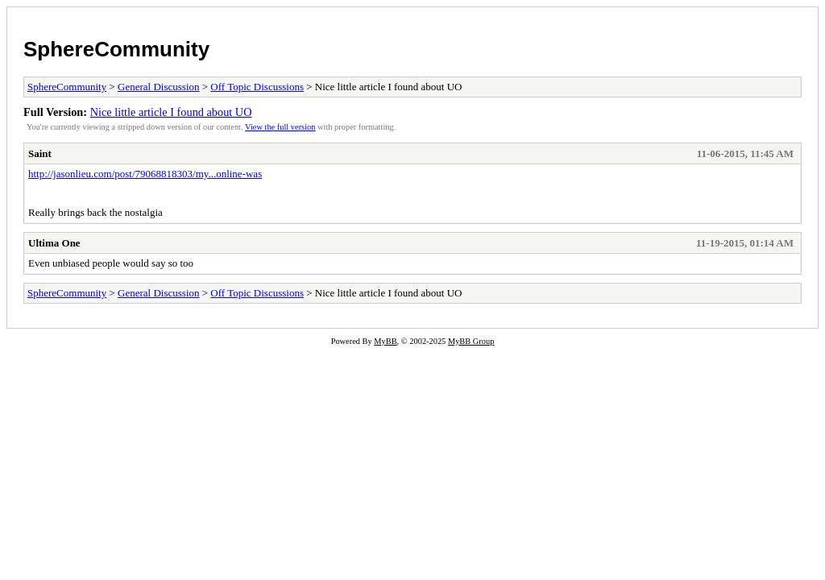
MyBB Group (471, 341)
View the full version (280, 126)
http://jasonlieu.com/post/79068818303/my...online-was (145, 174)
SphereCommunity (116, 49)
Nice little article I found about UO (171, 112)
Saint (40, 153)
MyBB (385, 341)
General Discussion (158, 87)
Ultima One (54, 243)
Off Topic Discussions (257, 87)
